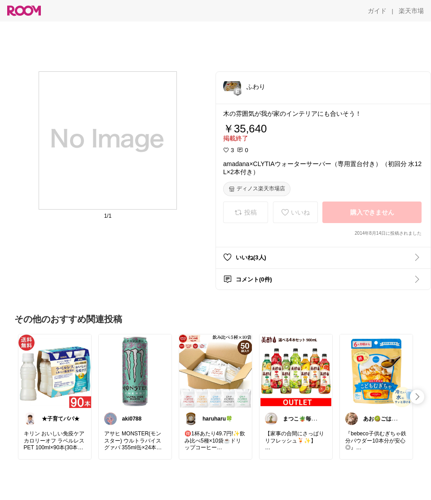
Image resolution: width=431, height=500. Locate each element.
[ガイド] (377, 11)
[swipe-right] (417, 397)
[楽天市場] (411, 11)
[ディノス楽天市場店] (256, 189)
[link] (54, 370)
